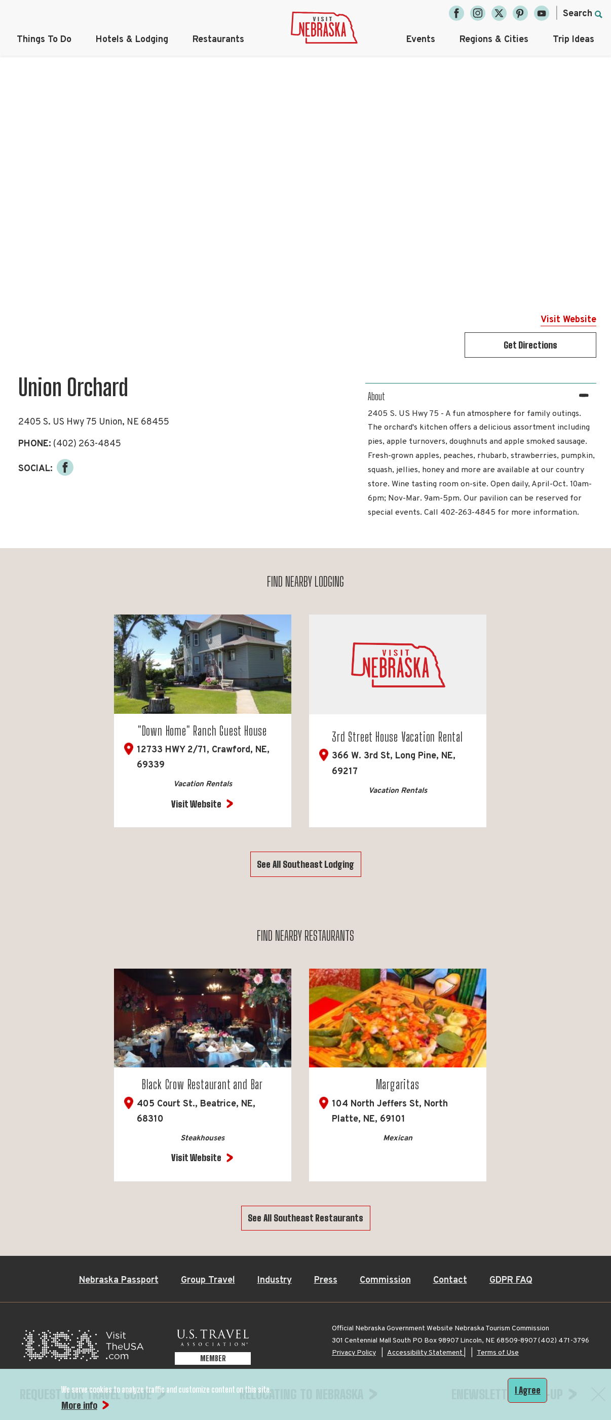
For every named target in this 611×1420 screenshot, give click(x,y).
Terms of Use (498, 1353)
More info (79, 1405)
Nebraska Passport (119, 1281)
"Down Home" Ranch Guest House (202, 730)
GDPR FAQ (510, 1281)
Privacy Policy (354, 1353)
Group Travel (208, 1281)
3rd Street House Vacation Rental (397, 737)
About (376, 396)
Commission (385, 1281)
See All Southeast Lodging (305, 864)
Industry (274, 1281)
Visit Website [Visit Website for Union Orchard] (568, 320)
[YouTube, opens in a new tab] (541, 13)
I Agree (528, 1390)
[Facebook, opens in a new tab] (456, 13)
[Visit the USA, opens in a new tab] (82, 1348)
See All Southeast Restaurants (305, 1218)
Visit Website (196, 804)
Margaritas (397, 1085)
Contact (450, 1281)
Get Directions (530, 345)
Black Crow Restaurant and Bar (202, 1085)
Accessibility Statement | (426, 1353)
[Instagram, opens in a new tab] (477, 13)
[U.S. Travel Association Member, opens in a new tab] (213, 1348)
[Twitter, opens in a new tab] (499, 13)
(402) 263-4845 (87, 444)
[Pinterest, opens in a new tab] (520, 13)
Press (325, 1281)
